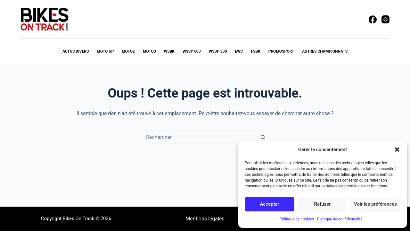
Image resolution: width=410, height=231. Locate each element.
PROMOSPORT (281, 51)
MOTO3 (149, 51)
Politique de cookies (297, 219)
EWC (239, 51)
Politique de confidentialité (340, 219)
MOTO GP (105, 51)
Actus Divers (75, 51)
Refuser (322, 204)
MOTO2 (128, 51)
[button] (397, 149)
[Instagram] (385, 19)
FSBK (255, 51)
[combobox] (199, 137)
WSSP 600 (192, 51)
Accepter (269, 204)
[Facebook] (373, 19)
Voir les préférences (375, 204)
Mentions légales (204, 219)
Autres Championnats (325, 51)
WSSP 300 (218, 51)
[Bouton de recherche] (263, 137)
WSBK (169, 51)
